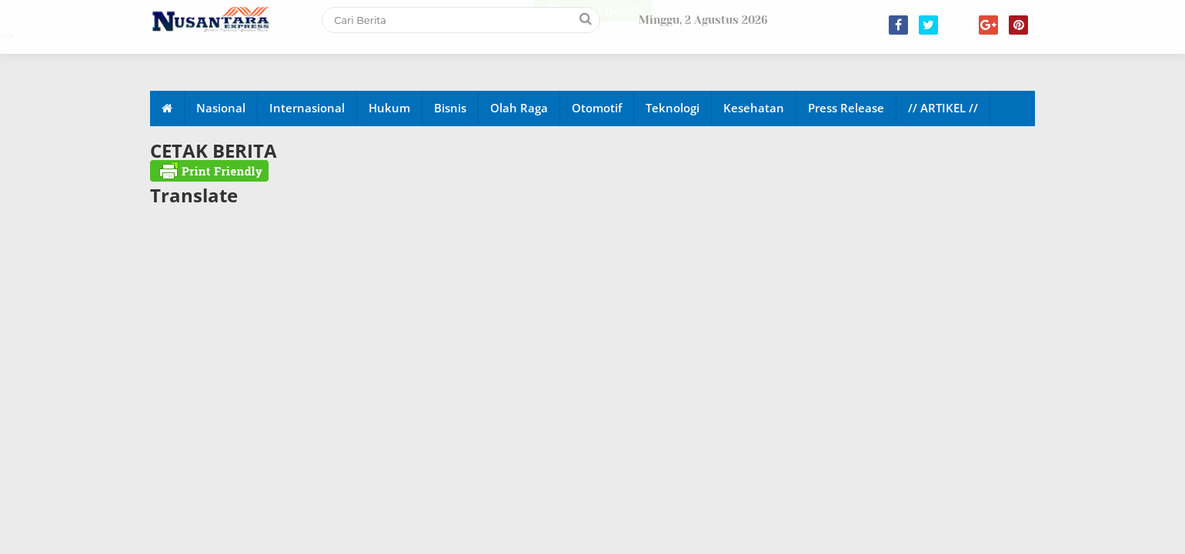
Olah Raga (519, 107)
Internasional (307, 107)
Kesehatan (753, 107)
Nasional (220, 107)
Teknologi (672, 107)
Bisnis (450, 107)
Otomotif (597, 107)
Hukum (389, 107)
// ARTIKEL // (943, 107)
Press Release (846, 107)
